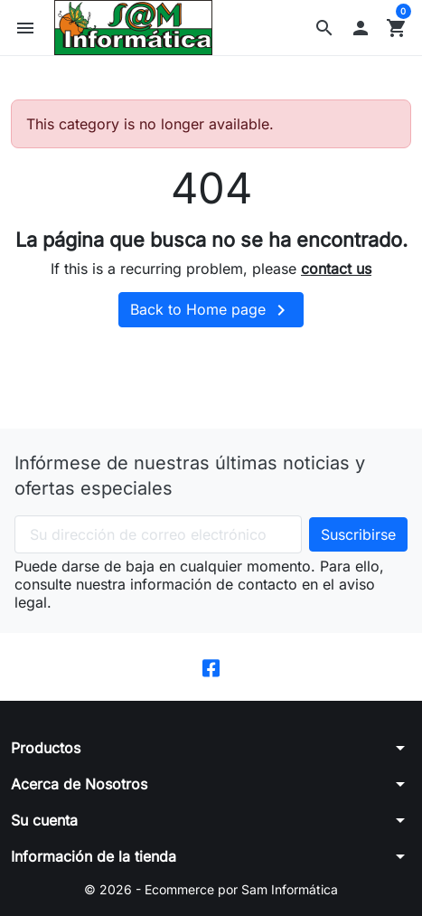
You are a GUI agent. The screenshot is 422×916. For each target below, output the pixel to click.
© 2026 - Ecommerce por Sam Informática (211, 889)
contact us (336, 269)
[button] (324, 28)
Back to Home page (211, 310)
